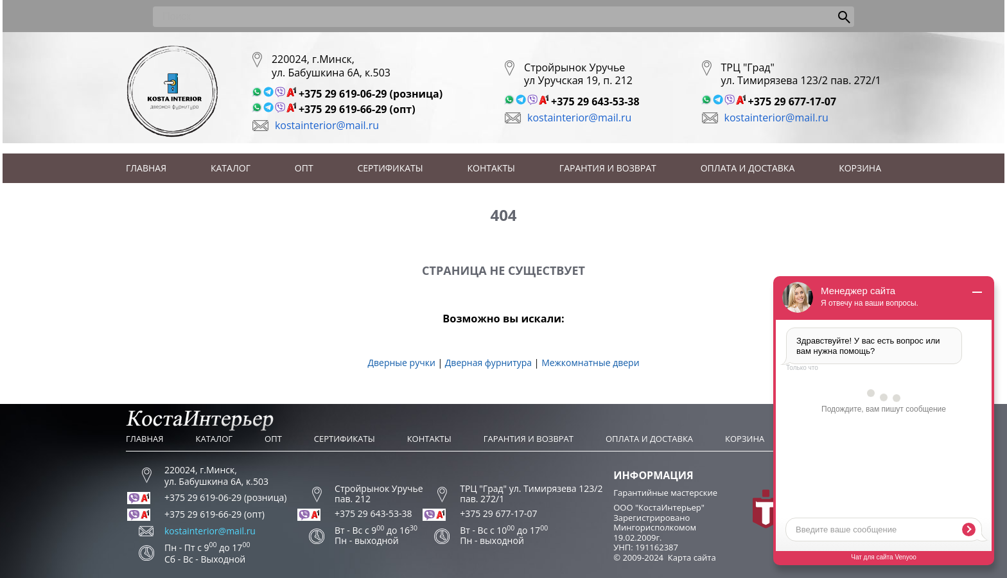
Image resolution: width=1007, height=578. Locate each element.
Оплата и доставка (748, 168)
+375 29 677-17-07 (792, 101)
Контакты (491, 168)
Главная (146, 168)
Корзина (860, 168)
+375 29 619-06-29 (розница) (370, 94)
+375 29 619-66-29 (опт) (357, 109)
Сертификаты (390, 168)
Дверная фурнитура (488, 362)
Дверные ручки (401, 362)
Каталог (230, 168)
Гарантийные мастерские (665, 492)
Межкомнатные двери (590, 362)
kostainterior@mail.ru (327, 125)
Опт (304, 168)
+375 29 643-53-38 (595, 101)
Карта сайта (692, 557)
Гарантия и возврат (607, 168)
